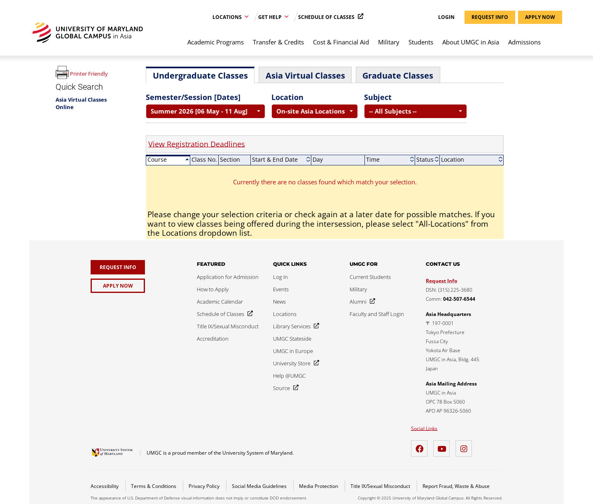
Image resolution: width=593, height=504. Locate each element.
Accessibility (105, 486)
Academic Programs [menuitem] (215, 42)
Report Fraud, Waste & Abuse (456, 486)
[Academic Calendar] (220, 301)
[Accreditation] (213, 338)
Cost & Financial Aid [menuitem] (341, 42)
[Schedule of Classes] (223, 314)
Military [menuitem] (388, 42)
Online (65, 107)
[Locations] (284, 314)
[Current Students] (370, 277)
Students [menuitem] (421, 42)
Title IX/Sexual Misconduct (380, 486)
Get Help (270, 17)
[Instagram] (465, 445)
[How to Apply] (213, 289)
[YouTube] (443, 445)
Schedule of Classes (327, 17)
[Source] (284, 388)
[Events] (281, 289)
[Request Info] (118, 267)
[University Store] (294, 363)
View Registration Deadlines (196, 144)
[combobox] (205, 111)
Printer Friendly (89, 73)
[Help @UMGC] (289, 375)
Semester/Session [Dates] (193, 97)
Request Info (441, 280)
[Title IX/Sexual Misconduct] (228, 326)
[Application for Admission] (228, 277)
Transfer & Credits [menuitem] (278, 42)
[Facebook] (421, 445)
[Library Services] (294, 326)
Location (287, 97)
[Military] (358, 289)
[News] (279, 301)
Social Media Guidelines (260, 486)
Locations (227, 17)
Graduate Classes (397, 75)
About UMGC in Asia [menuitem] (470, 42)
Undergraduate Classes (200, 75)
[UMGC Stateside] (292, 338)
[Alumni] (361, 301)
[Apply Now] (118, 286)
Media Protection (319, 486)
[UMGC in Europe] (293, 351)
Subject (378, 97)
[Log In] (280, 277)
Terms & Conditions (154, 486)
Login (446, 17)
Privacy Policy (205, 486)
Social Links (424, 428)
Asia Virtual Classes (81, 99)
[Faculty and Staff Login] (377, 314)
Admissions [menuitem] (524, 42)
